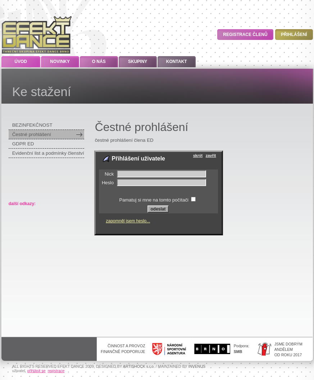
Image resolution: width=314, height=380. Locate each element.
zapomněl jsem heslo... (128, 220)
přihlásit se (36, 370)
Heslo (108, 182)
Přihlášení (294, 34)
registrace (56, 370)
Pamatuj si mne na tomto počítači (153, 200)
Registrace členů (245, 34)
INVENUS (196, 366)
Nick (109, 174)
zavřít (211, 155)
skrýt (197, 155)
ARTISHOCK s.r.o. (139, 366)
